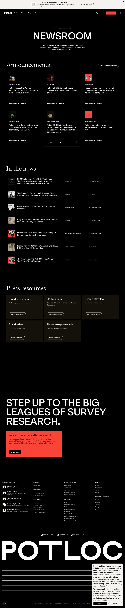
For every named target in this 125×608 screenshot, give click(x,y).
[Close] (123, 1)
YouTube (97, 504)
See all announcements (108, 66)
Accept (100, 603)
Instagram (98, 507)
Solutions (26, 13)
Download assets (17, 316)
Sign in (98, 13)
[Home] (8, 13)
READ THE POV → (87, 4)
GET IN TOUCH (15, 454)
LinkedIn (97, 502)
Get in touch (109, 13)
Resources (40, 13)
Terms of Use (58, 603)
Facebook (98, 500)
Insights (33, 13)
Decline (115, 603)
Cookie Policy (67, 603)
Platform (18, 13)
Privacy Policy (48, 603)
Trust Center (76, 603)
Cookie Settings (86, 603)
